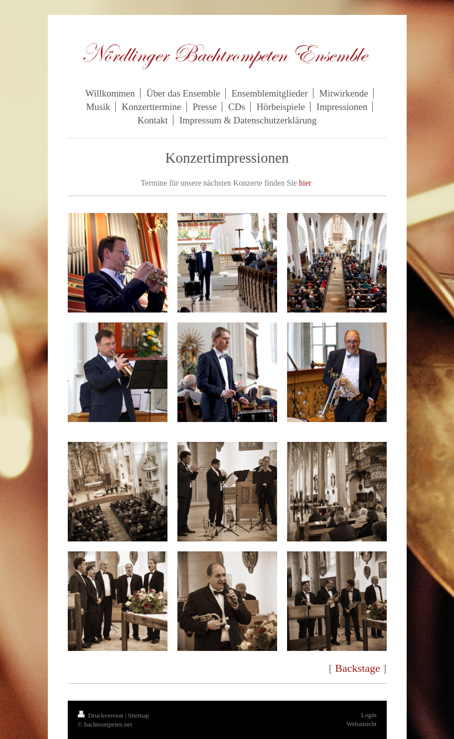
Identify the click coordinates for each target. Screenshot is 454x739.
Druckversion (101, 715)
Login (368, 715)
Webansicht (361, 724)
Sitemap (139, 715)
